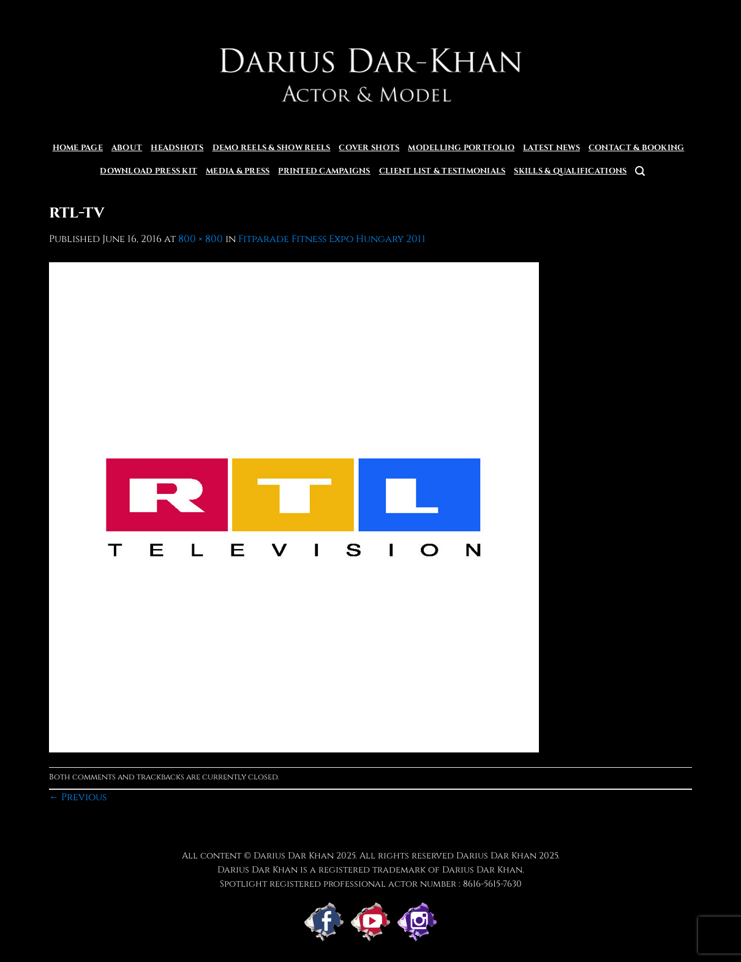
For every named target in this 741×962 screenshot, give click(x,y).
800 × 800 (200, 239)
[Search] (640, 171)
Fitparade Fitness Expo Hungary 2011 (332, 239)
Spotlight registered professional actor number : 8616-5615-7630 (371, 884)
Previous (78, 797)
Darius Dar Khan (496, 856)
